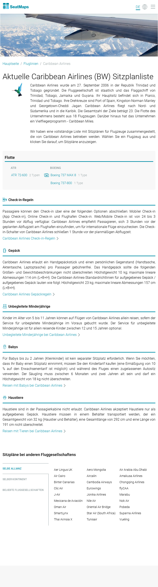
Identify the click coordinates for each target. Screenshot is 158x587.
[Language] (141, 7)
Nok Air (124, 500)
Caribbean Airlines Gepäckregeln (29, 294)
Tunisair (92, 519)
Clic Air (58, 488)
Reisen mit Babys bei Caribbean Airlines (34, 385)
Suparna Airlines (130, 513)
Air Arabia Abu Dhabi (133, 469)
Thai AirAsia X (63, 519)
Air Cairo (59, 476)
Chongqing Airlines (131, 482)
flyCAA (123, 488)
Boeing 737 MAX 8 (63, 175)
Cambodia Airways (99, 482)
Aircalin (92, 476)
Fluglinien (31, 64)
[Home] (16, 6)
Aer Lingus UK (63, 469)
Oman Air (60, 507)
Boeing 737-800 (61, 183)
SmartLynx (61, 513)
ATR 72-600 (19, 175)
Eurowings (94, 488)
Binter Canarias (64, 482)
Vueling (124, 519)
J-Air (57, 494)
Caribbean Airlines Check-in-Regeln (31, 238)
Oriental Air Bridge (98, 507)
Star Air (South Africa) (101, 513)
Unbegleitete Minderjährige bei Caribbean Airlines (41, 335)
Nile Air (91, 500)
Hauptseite (11, 64)
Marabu (124, 494)
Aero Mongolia (96, 469)
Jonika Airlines (96, 494)
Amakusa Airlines (130, 476)
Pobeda (124, 507)
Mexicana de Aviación (68, 500)
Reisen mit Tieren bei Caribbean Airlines (34, 431)
